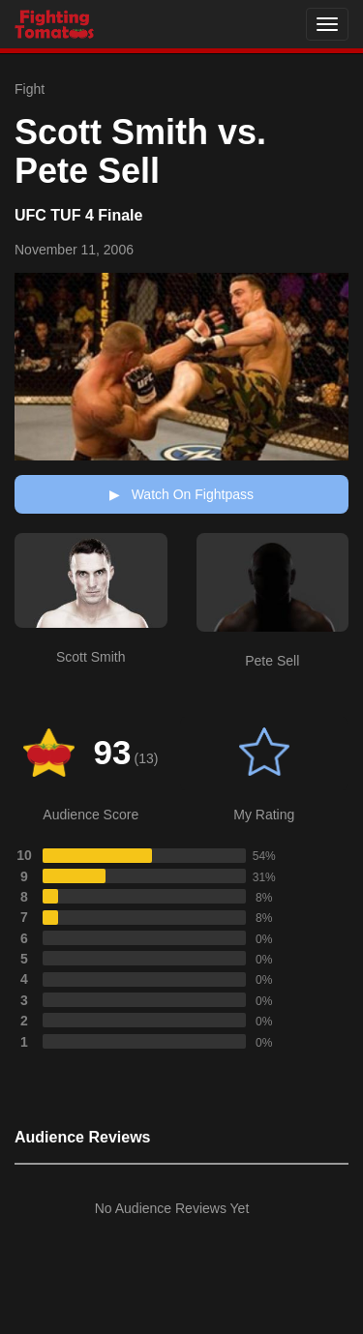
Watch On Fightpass (181, 494)
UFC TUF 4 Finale (78, 215)
